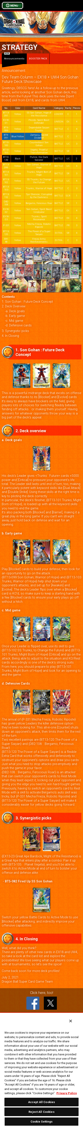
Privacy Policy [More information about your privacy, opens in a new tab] (66, 1093)
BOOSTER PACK (38, 58)
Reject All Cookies (41, 1111)
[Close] (70, 1021)
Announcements (14, 56)
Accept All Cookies (41, 1102)
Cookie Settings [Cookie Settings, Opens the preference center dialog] (42, 1121)
